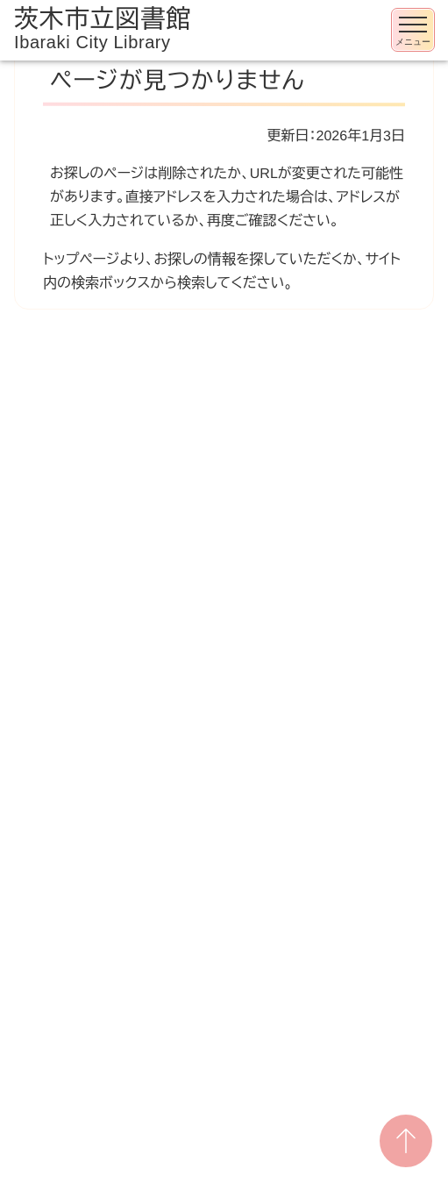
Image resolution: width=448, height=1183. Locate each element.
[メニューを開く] (413, 30)
